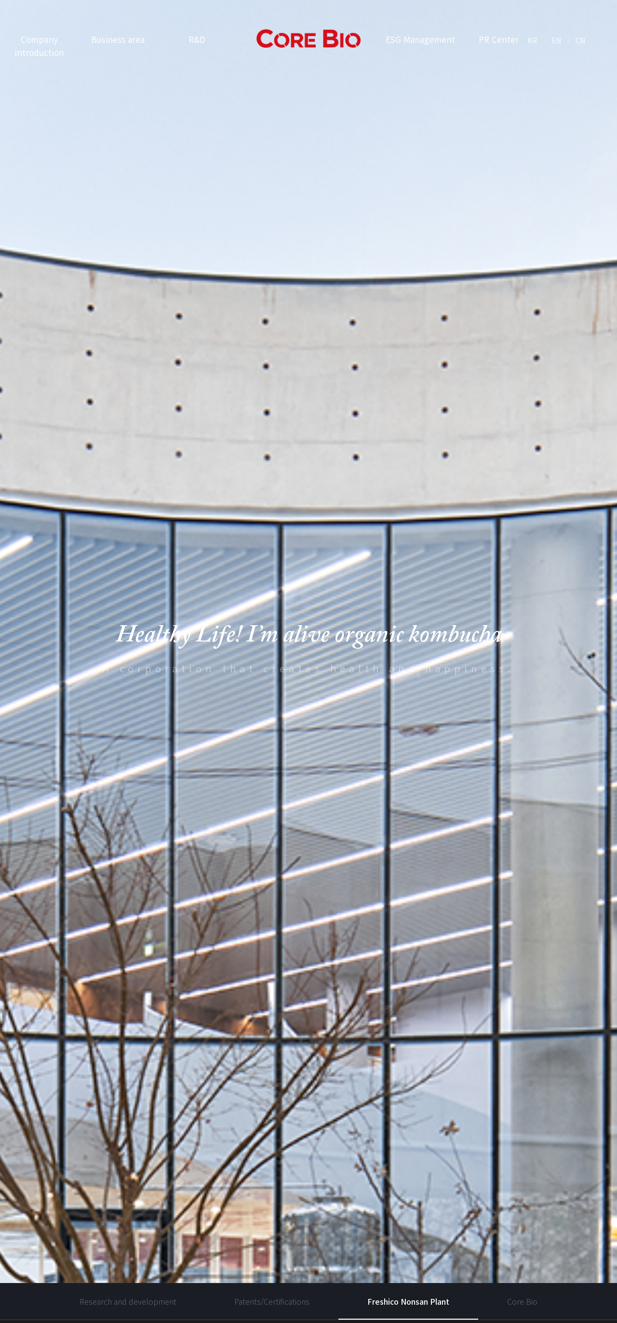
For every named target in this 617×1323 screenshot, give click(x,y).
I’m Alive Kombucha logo (308, 38)
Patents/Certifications (271, 1224)
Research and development (128, 1224)
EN (556, 40)
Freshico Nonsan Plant (408, 1224)
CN (580, 40)
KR (532, 40)
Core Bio (522, 1224)
